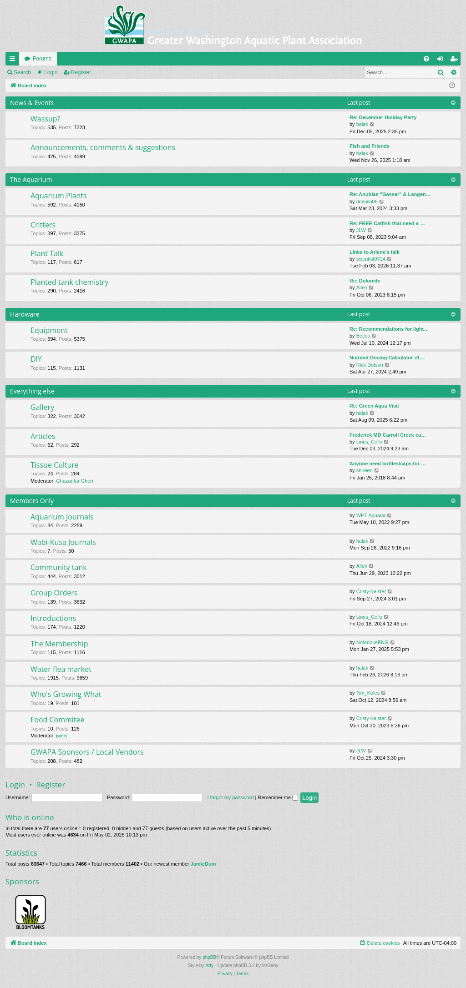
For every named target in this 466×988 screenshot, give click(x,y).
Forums (42, 58)
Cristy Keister (371, 591)
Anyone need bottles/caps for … (388, 463)
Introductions (53, 618)
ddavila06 (367, 201)
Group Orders (53, 593)
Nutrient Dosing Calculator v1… (387, 357)
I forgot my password (230, 797)
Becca (363, 335)
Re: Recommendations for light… (389, 329)
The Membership (59, 644)
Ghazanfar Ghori (74, 481)
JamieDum (203, 864)
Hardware (25, 314)
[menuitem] (426, 59)
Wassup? (45, 119)
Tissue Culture (54, 465)
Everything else (32, 391)
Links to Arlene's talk (375, 252)
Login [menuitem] (442, 60)
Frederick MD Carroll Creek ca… (388, 435)
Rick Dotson (369, 365)
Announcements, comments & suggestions (102, 147)
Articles (43, 436)
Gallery (42, 407)
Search (22, 72)
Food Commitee (57, 720)
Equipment (49, 330)
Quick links (14, 60)
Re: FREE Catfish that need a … (387, 223)
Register (81, 72)
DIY (36, 359)
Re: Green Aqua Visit (374, 405)
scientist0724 (370, 259)
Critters (43, 225)
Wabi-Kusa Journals (63, 542)
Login (50, 72)
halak (362, 124)
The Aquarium (31, 179)
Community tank (58, 567)
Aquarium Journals (62, 517)
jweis (61, 735)
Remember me (278, 797)
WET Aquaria (371, 515)
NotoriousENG (372, 642)
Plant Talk (46, 253)
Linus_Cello (369, 441)
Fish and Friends (370, 146)
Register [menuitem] (456, 60)
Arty (209, 965)
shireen (364, 470)
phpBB (209, 957)
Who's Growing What (65, 694)
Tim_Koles (368, 693)
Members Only (32, 500)
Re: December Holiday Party (383, 117)
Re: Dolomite (365, 280)
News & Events (32, 102)
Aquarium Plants (58, 196)
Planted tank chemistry (69, 282)
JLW (361, 230)
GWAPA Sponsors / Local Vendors (87, 752)
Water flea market (60, 669)
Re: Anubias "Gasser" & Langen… (390, 194)
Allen (361, 287)
